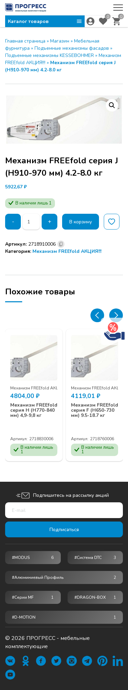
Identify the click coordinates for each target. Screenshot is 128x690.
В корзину (80, 222)
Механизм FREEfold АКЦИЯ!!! (66, 251)
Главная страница (25, 41)
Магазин (59, 41)
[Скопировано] (61, 244)
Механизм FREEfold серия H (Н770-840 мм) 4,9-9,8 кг (33, 410)
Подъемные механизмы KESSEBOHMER (49, 55)
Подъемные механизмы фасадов (71, 48)
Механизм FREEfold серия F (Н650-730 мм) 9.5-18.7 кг (94, 410)
